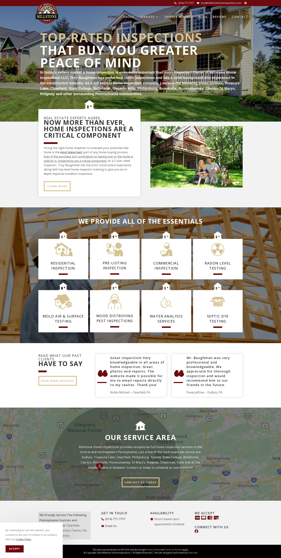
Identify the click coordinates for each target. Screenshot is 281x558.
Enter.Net (192, 552)
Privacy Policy (153, 549)
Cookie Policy (23, 539)
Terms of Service (173, 549)
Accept (14, 548)
